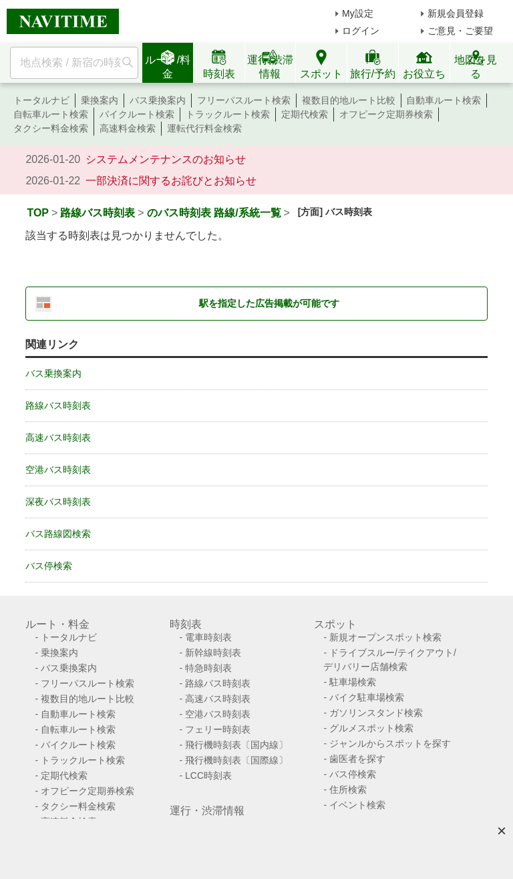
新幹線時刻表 (213, 652)
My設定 (357, 13)
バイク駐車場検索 (366, 697)
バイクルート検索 (137, 114)
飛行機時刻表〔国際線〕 (236, 760)
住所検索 (348, 789)
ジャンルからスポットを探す (390, 743)
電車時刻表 (208, 637)
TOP (38, 212)
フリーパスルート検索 (244, 100)
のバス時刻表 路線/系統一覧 (214, 212)
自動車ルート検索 (443, 100)
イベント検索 (357, 805)
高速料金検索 (128, 128)
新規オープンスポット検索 (385, 637)
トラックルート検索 (228, 114)
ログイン (360, 30)
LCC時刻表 (208, 775)
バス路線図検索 (58, 533)
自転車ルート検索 (50, 114)
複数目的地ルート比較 (348, 100)
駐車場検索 (352, 682)
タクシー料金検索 (50, 128)
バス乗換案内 (158, 100)
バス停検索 (48, 565)
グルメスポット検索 (371, 728)
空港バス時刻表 (58, 469)
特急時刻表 (208, 668)
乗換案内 (99, 100)
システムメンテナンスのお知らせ (166, 159)
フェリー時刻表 (217, 729)
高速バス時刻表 (58, 437)
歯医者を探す (357, 758)
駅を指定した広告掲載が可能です (269, 303)
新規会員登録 (456, 13)
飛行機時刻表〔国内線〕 (236, 744)
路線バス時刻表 (97, 212)
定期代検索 (304, 114)
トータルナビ (41, 100)
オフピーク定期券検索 (386, 114)
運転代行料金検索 (204, 128)
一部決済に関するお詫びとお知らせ (171, 180)
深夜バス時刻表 (58, 501)
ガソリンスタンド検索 (376, 712)
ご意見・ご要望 (460, 30)
